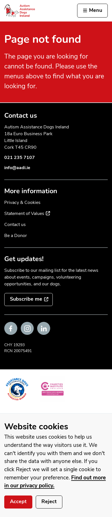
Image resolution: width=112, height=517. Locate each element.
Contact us (15, 224)
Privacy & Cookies (22, 202)
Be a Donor (15, 235)
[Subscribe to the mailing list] (28, 299)
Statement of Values (27, 213)
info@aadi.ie (17, 167)
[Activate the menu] (92, 11)
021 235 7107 (19, 157)
